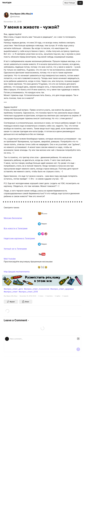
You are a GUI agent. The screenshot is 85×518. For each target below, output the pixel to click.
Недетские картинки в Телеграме (19, 238)
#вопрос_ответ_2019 (28, 292)
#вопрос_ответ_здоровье (62, 289)
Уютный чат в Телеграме (15, 249)
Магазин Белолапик (13, 218)
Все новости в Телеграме (15, 228)
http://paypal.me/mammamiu (17, 271)
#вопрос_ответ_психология (36, 289)
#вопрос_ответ (11, 292)
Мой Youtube (10, 259)
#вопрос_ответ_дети (13, 289)
